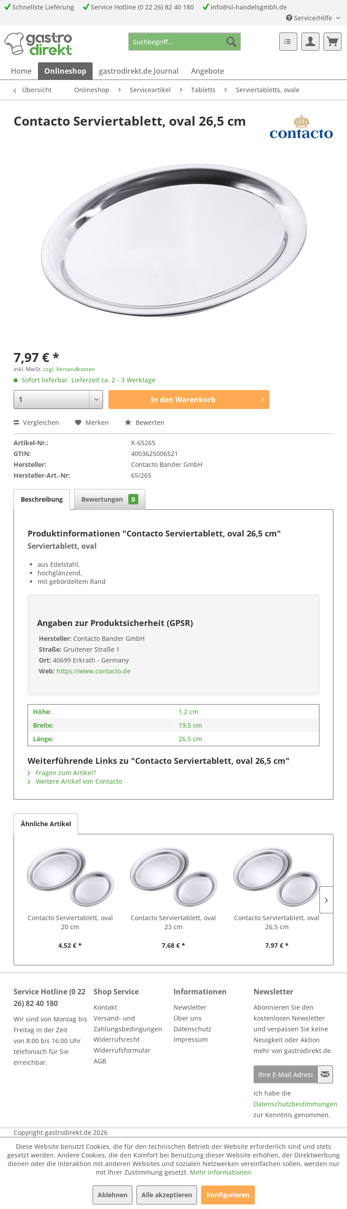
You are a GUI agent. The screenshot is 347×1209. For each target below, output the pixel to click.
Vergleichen (36, 422)
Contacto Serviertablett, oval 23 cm (173, 922)
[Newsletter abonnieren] (325, 1074)
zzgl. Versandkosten (69, 369)
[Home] (21, 71)
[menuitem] (184, 42)
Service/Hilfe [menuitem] (310, 18)
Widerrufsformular (122, 1050)
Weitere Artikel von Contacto (75, 781)
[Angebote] (207, 71)
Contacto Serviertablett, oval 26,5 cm (276, 922)
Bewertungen (109, 499)
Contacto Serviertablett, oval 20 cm (70, 922)
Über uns (188, 1018)
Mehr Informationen (220, 1172)
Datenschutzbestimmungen (295, 1104)
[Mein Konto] (310, 42)
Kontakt (105, 1007)
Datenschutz (192, 1029)
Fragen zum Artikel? (62, 772)
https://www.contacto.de (93, 671)
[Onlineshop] (65, 71)
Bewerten (144, 422)
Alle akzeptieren (166, 1194)
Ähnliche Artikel (46, 823)
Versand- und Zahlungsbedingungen (128, 1023)
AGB (100, 1061)
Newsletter (190, 1007)
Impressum (191, 1039)
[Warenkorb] (333, 42)
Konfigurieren (227, 1194)
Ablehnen (112, 1194)
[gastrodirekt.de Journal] (139, 71)
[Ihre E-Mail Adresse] (285, 1074)
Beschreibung (42, 499)
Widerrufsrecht (117, 1039)
